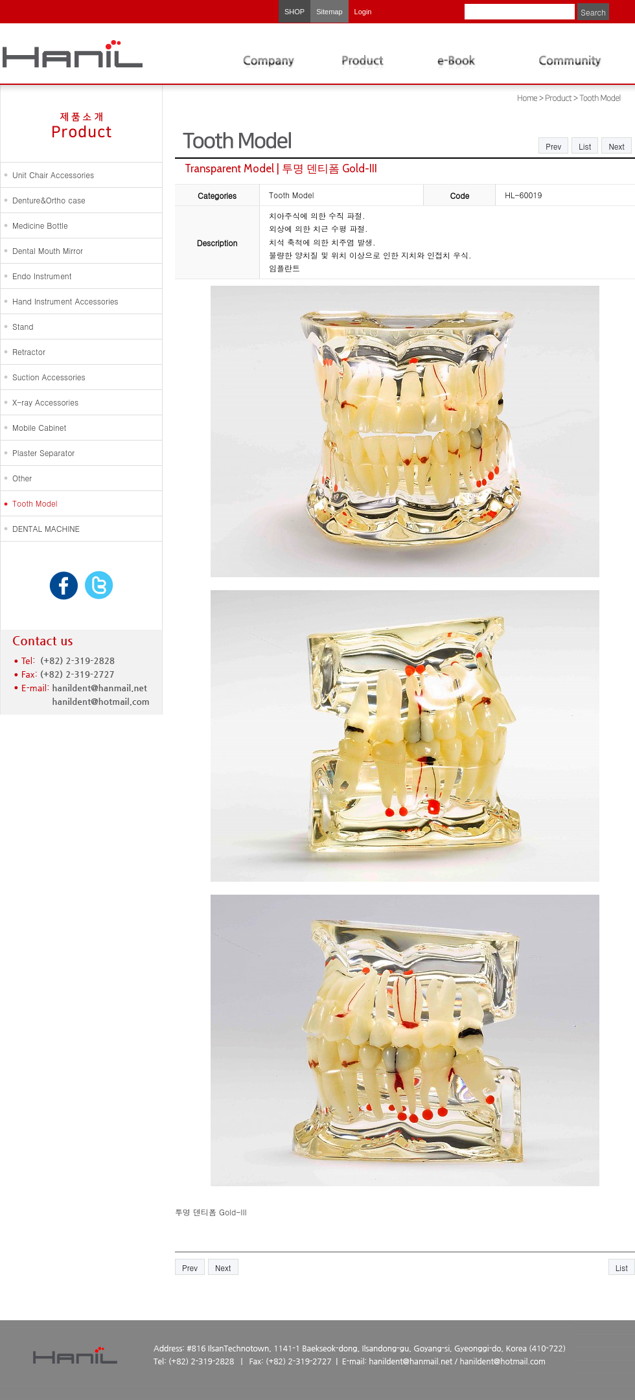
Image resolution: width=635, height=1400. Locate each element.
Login (363, 12)
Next (616, 146)
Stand (22, 326)
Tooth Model (34, 503)
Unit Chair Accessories (53, 174)
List (585, 146)
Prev (553, 146)
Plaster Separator (43, 452)
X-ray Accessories (45, 401)
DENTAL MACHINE (46, 528)
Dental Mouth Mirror (47, 250)
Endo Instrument (41, 275)
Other (22, 477)
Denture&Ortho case (49, 199)
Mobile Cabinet (39, 427)
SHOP (294, 12)
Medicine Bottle (40, 225)
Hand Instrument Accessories (65, 300)
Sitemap (329, 12)
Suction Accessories (49, 376)
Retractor (28, 351)
